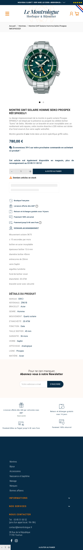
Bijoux (12, 466)
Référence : (14, 303)
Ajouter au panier (53, 171)
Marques (13, 486)
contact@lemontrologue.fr (20, 527)
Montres (13, 461)
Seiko (21, 299)
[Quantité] (21, 171)
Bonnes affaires (17, 490)
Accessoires (15, 471)
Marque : (13, 299)
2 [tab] (43, 102)
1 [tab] (39, 102)
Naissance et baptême (20, 476)
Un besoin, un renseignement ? (26, 228)
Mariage (13, 481)
